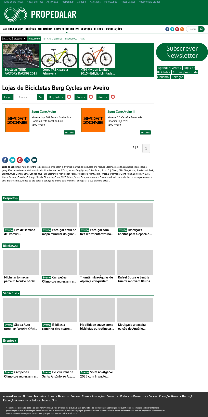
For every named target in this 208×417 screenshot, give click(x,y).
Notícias (30, 29)
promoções (71, 38)
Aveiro (81, 96)
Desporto (10, 198)
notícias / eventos (52, 38)
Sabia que (11, 293)
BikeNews (11, 246)
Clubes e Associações (108, 29)
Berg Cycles (56, 96)
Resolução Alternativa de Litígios (21, 400)
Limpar (7, 96)
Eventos (10, 340)
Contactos (112, 396)
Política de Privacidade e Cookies (138, 396)
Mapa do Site (49, 400)
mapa (82, 38)
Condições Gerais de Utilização (176, 396)
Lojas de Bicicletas (66, 29)
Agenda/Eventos (13, 29)
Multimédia (45, 29)
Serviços (86, 29)
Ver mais (69, 132)
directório (34, 38)
